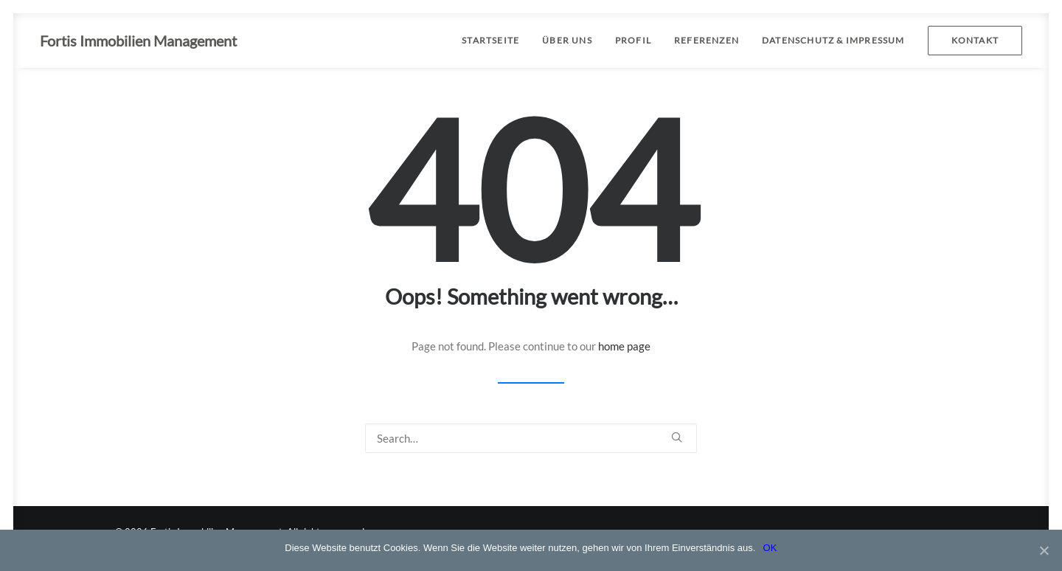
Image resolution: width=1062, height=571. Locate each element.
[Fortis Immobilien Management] (138, 40)
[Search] (531, 438)
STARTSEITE (490, 40)
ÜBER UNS (567, 40)
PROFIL (633, 40)
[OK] (1043, 550)
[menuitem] (496, 40)
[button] (676, 437)
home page (624, 346)
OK (770, 547)
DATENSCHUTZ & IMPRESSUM (833, 40)
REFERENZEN (706, 40)
